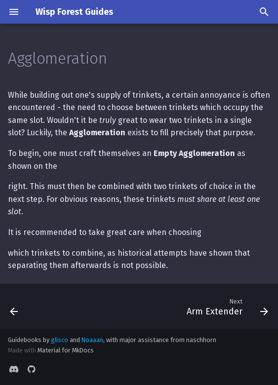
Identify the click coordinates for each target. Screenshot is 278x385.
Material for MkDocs (66, 350)
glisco (59, 340)
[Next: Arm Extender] (225, 306)
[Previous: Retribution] (14, 306)
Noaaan (92, 340)
